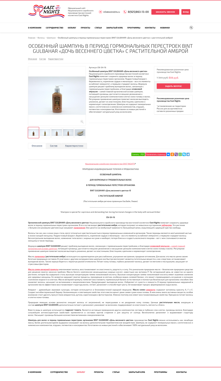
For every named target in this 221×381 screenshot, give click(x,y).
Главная (31, 37)
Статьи (98, 27)
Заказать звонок (165, 12)
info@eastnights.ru (111, 11)
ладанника (40, 256)
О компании (34, 27)
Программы (133, 27)
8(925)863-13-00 (138, 11)
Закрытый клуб (114, 27)
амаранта (150, 289)
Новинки (165, 27)
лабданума (166, 225)
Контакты (150, 27)
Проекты (85, 27)
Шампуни (51, 37)
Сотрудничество (54, 27)
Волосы (41, 37)
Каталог (72, 27)
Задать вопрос (173, 86)
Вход (186, 12)
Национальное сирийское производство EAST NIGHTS (110, 164)
